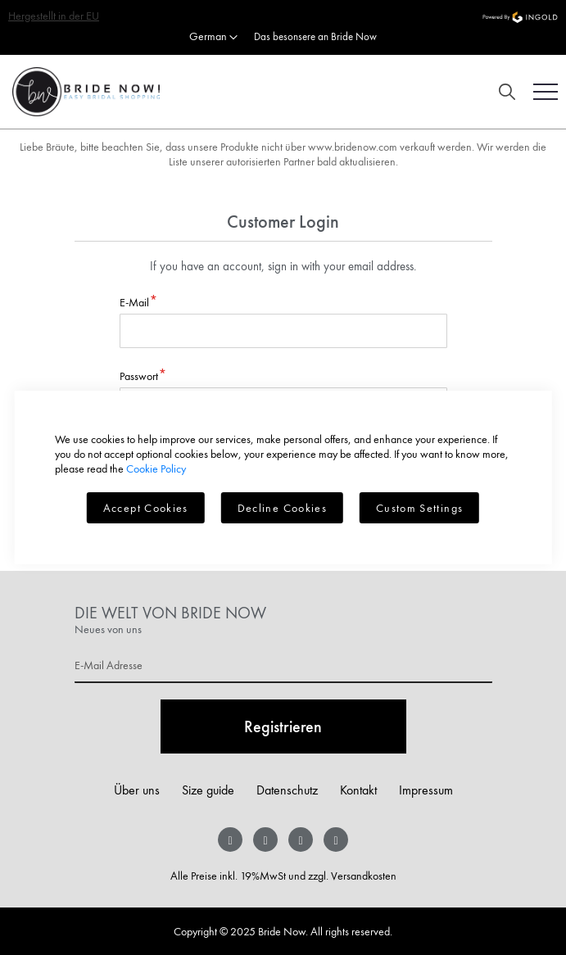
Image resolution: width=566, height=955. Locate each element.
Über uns (137, 790)
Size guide (208, 790)
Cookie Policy (156, 468)
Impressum (426, 790)
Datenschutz (287, 790)
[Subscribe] (283, 726)
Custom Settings (419, 507)
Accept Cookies (145, 507)
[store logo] (80, 92)
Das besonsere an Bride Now (315, 36)
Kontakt (358, 790)
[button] (213, 38)
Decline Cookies (282, 507)
